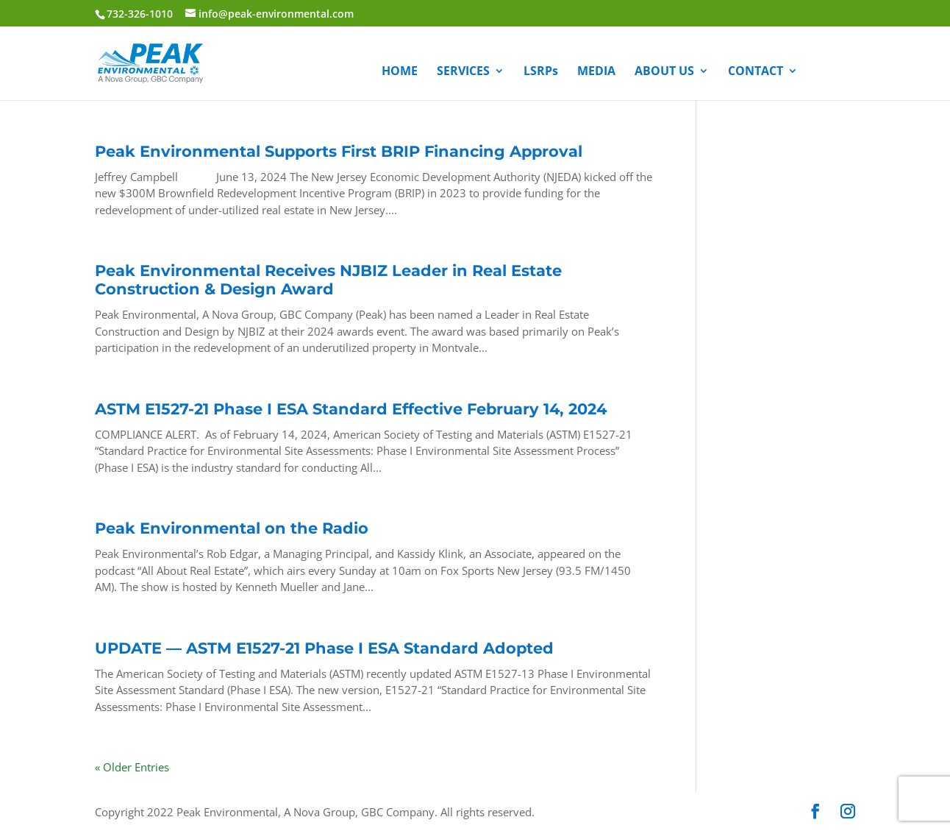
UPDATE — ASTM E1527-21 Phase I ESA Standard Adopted (324, 648)
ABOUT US (664, 72)
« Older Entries (132, 767)
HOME (400, 72)
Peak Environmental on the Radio (231, 528)
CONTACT (755, 72)
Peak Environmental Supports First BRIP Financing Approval (338, 151)
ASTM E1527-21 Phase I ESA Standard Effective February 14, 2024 (351, 409)
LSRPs (541, 72)
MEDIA (596, 72)
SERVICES (463, 72)
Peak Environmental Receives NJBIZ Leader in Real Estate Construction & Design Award (328, 279)
